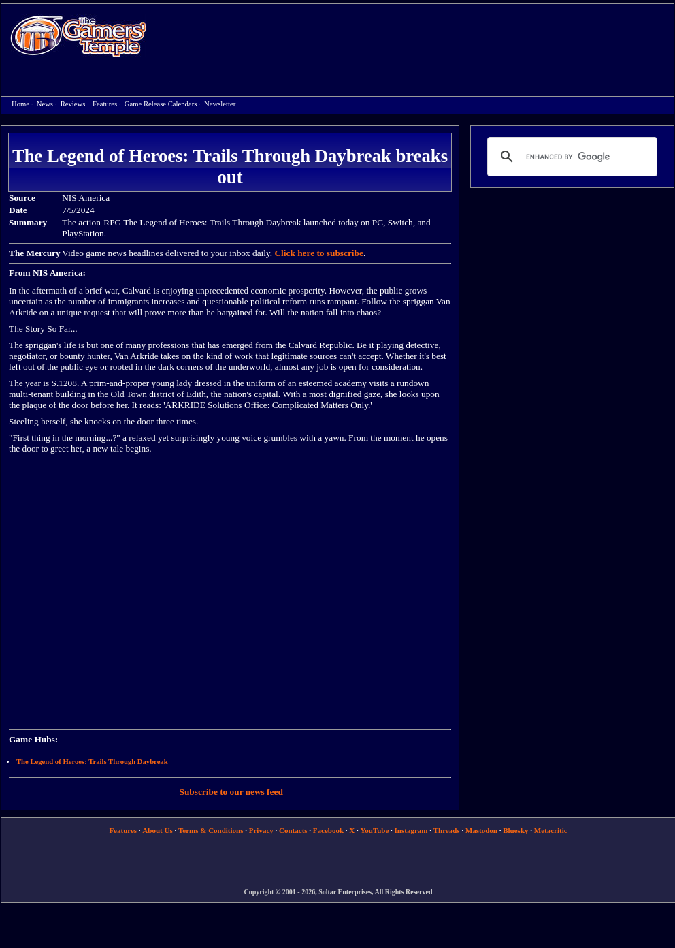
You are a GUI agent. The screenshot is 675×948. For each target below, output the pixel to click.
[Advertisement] (212, 50)
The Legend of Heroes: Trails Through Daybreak (92, 761)
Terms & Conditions (211, 830)
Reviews (73, 104)
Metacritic (550, 830)
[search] (570, 156)
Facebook (328, 830)
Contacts (293, 830)
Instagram (411, 830)
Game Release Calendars (161, 104)
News (45, 104)
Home (78, 35)
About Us (157, 830)
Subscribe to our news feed (231, 792)
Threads (446, 830)
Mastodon (481, 830)
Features (105, 104)
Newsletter (219, 104)
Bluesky (515, 830)
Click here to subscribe (318, 253)
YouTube (375, 830)
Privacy (261, 830)
